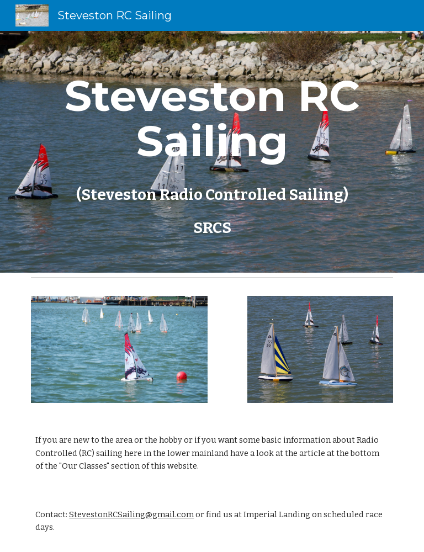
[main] (212, 152)
